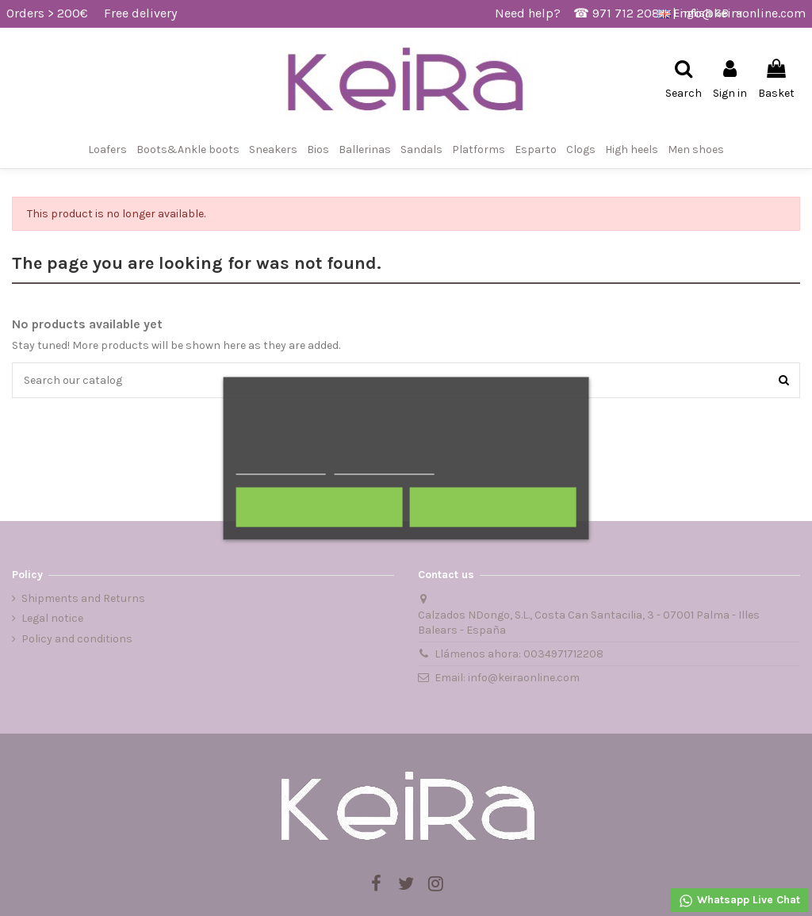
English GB (701, 13)
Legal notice (52, 618)
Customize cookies (384, 466)
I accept (492, 507)
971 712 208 (626, 13)
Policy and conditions (76, 639)
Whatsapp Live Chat (739, 901)
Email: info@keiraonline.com (507, 677)
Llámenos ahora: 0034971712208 (519, 654)
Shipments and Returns (83, 598)
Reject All (320, 507)
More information (281, 466)
